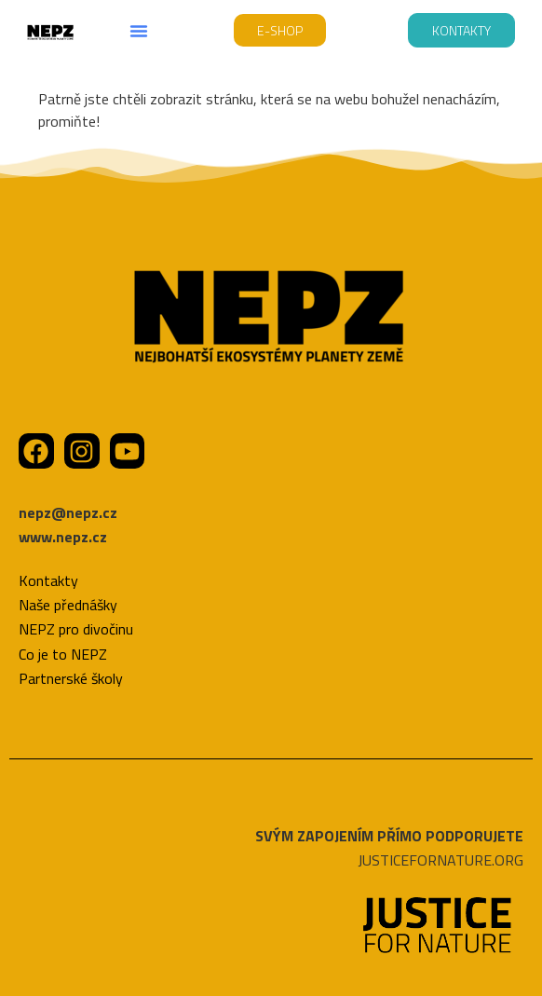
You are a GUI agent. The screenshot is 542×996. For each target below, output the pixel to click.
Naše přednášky (68, 605)
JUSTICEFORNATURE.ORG (440, 860)
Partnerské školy (71, 678)
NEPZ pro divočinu (76, 629)
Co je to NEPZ (63, 654)
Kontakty (48, 580)
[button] (139, 31)
